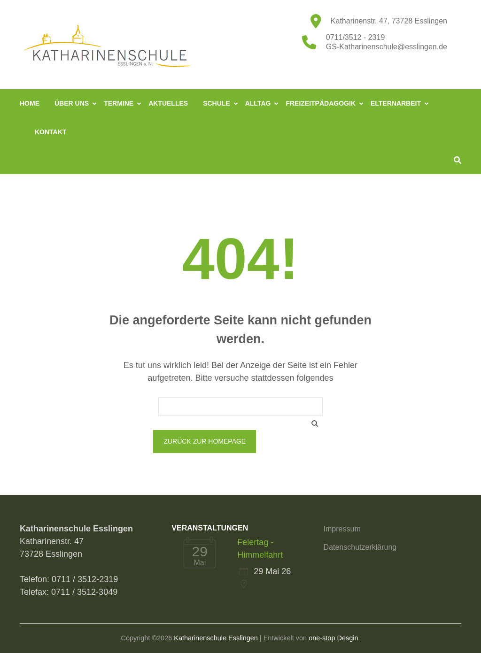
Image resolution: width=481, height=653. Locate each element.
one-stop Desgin (333, 638)
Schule (216, 103)
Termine (118, 103)
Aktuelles (168, 103)
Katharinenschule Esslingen (216, 638)
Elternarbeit (396, 103)
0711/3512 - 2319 (355, 37)
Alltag (258, 103)
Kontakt (50, 132)
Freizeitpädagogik (321, 103)
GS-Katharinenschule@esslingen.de (386, 47)
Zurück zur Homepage (204, 441)
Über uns (71, 103)
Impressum (342, 529)
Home (29, 103)
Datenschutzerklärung (360, 547)
